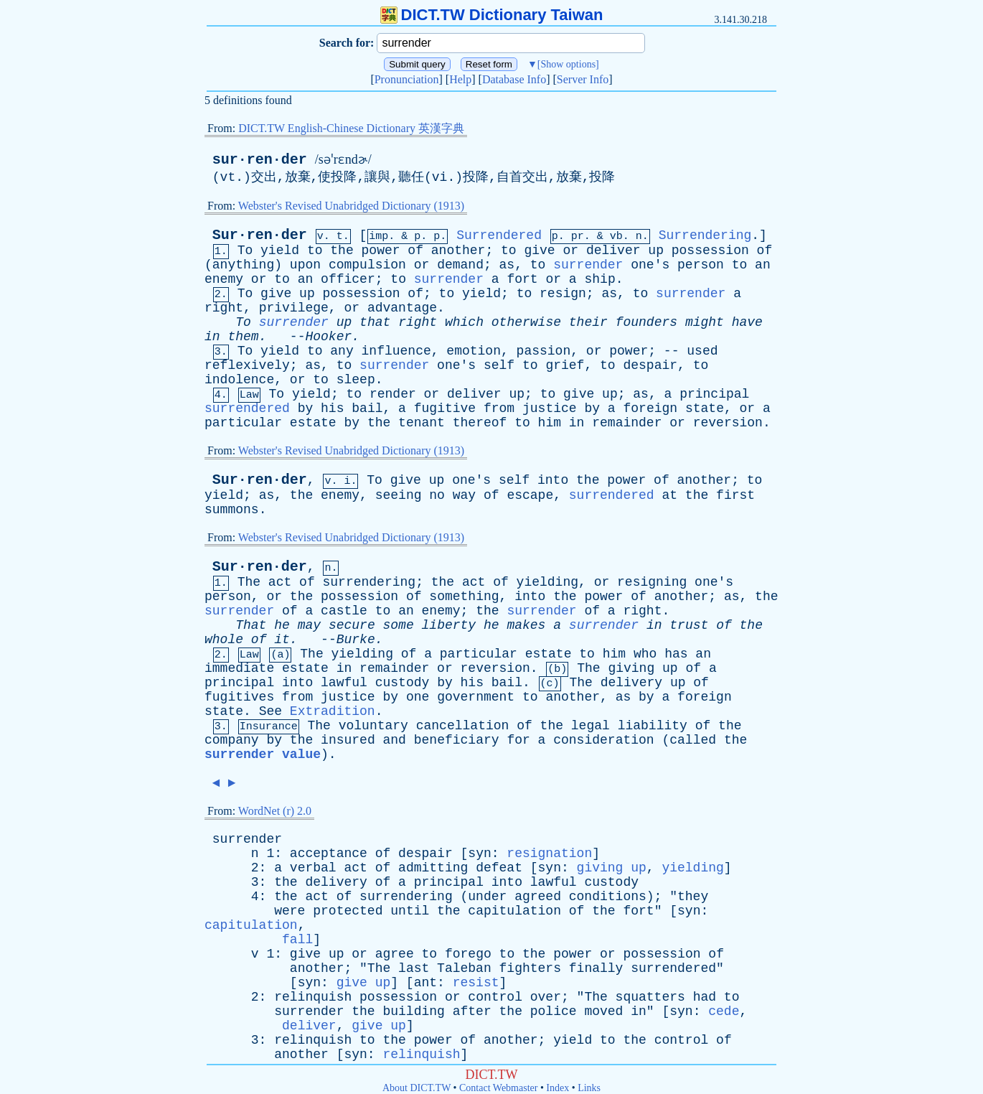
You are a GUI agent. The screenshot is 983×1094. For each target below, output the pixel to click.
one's (650, 265)
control (495, 997)
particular (243, 423)
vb (616, 236)
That (250, 625)
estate (313, 423)
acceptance (328, 853)
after (472, 1011)
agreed (537, 896)
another (458, 250)
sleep (356, 380)
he (282, 625)
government (475, 697)
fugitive (445, 408)
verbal (313, 868)
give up (364, 983)
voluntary (373, 726)
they (692, 896)
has (675, 654)
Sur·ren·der (259, 235)
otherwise (526, 322)
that (374, 322)
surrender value (262, 754)
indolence (239, 380)
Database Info (514, 79)
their (588, 322)
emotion (473, 351)
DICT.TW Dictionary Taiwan (491, 15)
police (553, 1011)
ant (425, 983)
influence (396, 351)
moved (603, 1011)
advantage (402, 308)
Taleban (464, 968)
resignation (549, 853)
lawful (344, 682)
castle (344, 611)
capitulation (514, 911)
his (332, 408)
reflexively (247, 365)
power (381, 250)
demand (460, 265)
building (413, 1011)
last (413, 968)
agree (394, 954)
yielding (547, 582)
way (464, 495)
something (464, 596)
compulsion (367, 265)
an (763, 265)
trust (688, 625)
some (398, 625)
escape (530, 495)
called (692, 740)
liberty (449, 625)
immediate (239, 668)
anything (243, 265)
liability (652, 726)
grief (564, 365)
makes (526, 625)
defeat (499, 868)
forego (468, 954)
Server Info (582, 79)
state (704, 408)
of (415, 250)
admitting (433, 868)
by (306, 408)
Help (460, 79)
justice (549, 408)
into (552, 480)
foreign (650, 408)
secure (352, 625)
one (417, 697)
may (309, 625)
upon (305, 265)
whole (223, 639)
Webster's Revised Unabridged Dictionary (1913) (351, 206)
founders (646, 322)
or (570, 250)
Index (557, 1088)
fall (297, 939)
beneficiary (456, 740)
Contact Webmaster (498, 1088)
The (248, 582)
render (393, 394)
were (289, 911)
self (499, 365)
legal (590, 726)
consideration (603, 740)
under (487, 896)
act (279, 582)
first (735, 495)
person (700, 265)
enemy (223, 279)
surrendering (369, 582)
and (394, 740)
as (507, 265)
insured (348, 740)
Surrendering (705, 235)
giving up (611, 868)
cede (723, 1011)
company (231, 740)
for (518, 740)
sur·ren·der (259, 159)
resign (563, 293)
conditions (607, 896)
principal (714, 394)
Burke (356, 639)
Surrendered (499, 235)
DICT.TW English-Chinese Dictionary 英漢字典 (351, 128)
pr (577, 236)
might (704, 322)
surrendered (247, 408)
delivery (631, 682)
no (437, 495)
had (704, 997)
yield (279, 250)
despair (650, 365)
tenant (421, 423)
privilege (294, 308)
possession (710, 250)
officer (348, 279)
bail (367, 408)
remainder (627, 423)
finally (596, 968)
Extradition (332, 711)
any (341, 351)
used (702, 351)
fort (522, 279)
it (282, 639)
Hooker (328, 336)
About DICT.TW (416, 1088)
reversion (728, 423)
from (499, 408)
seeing (398, 495)
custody (402, 682)
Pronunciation (407, 79)
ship (599, 279)
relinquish (313, 997)
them (242, 336)
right (223, 308)
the (341, 250)
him (549, 423)
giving (631, 668)
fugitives (239, 697)
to (315, 250)
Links (589, 1088)
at (669, 495)
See (270, 711)
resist (476, 983)
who (645, 654)
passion (544, 351)
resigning (652, 582)
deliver (613, 250)
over (545, 997)
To (245, 250)
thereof (480, 423)
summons (231, 509)
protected (347, 911)
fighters (530, 968)
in (212, 336)
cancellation (462, 726)
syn (479, 853)
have (747, 322)
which (464, 322)
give (539, 250)
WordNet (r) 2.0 (274, 811)
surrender (588, 265)
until (409, 911)
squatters (650, 997)
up (656, 250)
